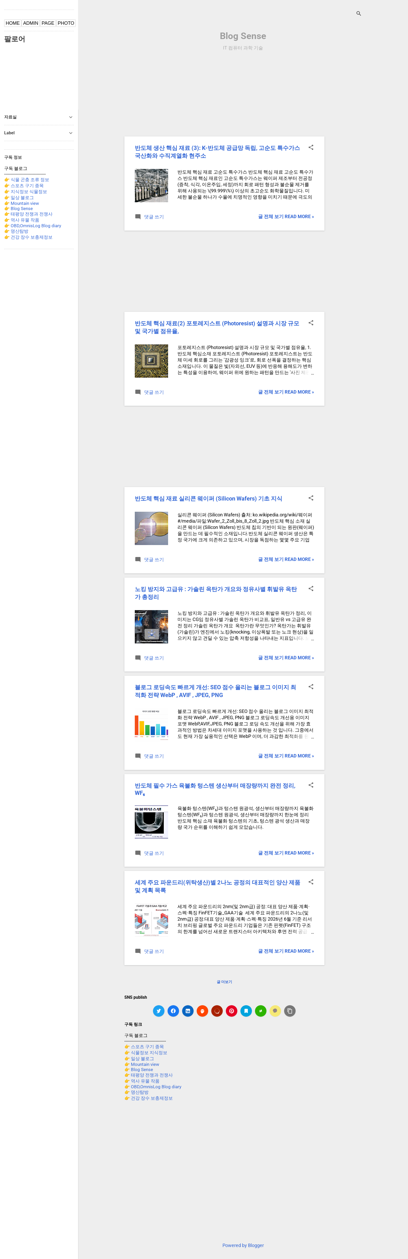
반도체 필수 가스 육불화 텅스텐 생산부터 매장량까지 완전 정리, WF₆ (215, 789)
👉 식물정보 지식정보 (145, 1052)
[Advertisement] (368, 137)
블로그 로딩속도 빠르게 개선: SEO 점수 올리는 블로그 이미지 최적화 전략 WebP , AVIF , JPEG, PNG (215, 691)
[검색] (359, 14)
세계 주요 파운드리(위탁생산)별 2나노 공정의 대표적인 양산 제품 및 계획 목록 (217, 886)
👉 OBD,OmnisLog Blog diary (152, 1086)
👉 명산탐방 (136, 1092)
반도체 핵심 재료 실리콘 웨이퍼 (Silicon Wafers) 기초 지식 (208, 498)
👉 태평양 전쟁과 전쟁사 (148, 1075)
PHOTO (66, 23)
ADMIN (30, 23)
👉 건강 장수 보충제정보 (148, 1098)
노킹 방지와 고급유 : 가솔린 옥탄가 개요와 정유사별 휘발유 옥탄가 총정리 (216, 593)
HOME (13, 23)
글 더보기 (224, 982)
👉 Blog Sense (138, 1069)
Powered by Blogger (243, 1245)
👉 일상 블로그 (139, 1058)
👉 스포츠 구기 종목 (144, 1046)
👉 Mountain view (141, 1064)
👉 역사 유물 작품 (142, 1081)
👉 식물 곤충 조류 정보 (26, 179)
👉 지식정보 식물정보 (25, 191)
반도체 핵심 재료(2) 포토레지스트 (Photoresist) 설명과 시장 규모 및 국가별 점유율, (217, 327)
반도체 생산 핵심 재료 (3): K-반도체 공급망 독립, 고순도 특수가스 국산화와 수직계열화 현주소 (217, 152)
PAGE (48, 23)
